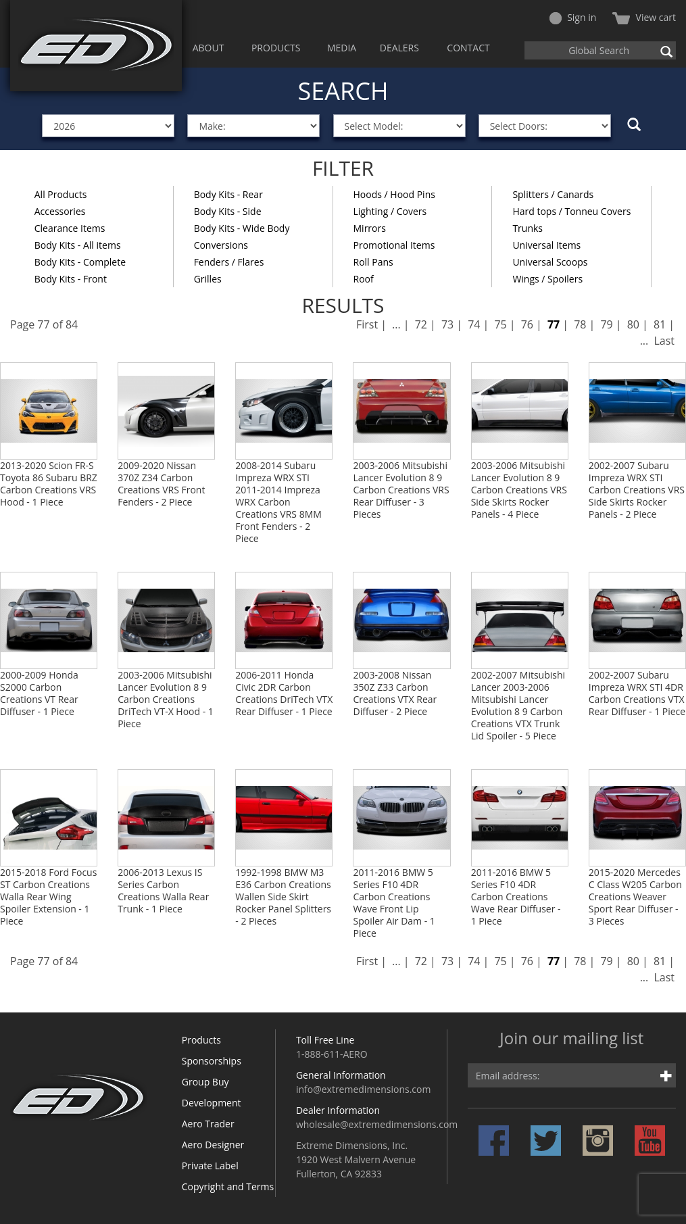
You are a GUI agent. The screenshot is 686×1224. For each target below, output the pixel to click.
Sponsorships (211, 1060)
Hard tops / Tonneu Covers (571, 211)
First (367, 324)
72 (421, 324)
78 (580, 324)
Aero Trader (208, 1123)
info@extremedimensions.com (363, 1089)
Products (201, 1039)
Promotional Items (394, 245)
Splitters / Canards (552, 194)
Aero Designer (213, 1144)
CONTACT (468, 47)
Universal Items (546, 245)
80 (633, 324)
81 (660, 324)
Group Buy (205, 1081)
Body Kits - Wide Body (242, 228)
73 (447, 324)
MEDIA (341, 47)
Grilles (208, 278)
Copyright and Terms (228, 1186)
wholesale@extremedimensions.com (377, 1124)
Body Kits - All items (77, 245)
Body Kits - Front (70, 278)
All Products (60, 194)
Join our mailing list (571, 1039)
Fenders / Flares (229, 261)
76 (527, 324)
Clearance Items (69, 228)
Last (664, 340)
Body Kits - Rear (228, 194)
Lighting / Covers (390, 211)
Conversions (221, 245)
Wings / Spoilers (547, 278)
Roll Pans (373, 261)
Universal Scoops (549, 261)
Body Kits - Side (228, 211)
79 (606, 324)
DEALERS (399, 47)
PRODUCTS (276, 47)
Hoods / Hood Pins (394, 194)
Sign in (573, 17)
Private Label (210, 1165)
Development (211, 1102)
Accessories (60, 211)
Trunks (527, 228)
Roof (363, 278)
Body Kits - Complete (80, 261)
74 (474, 324)
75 (500, 324)
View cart (644, 17)
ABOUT (208, 47)
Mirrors (369, 228)
